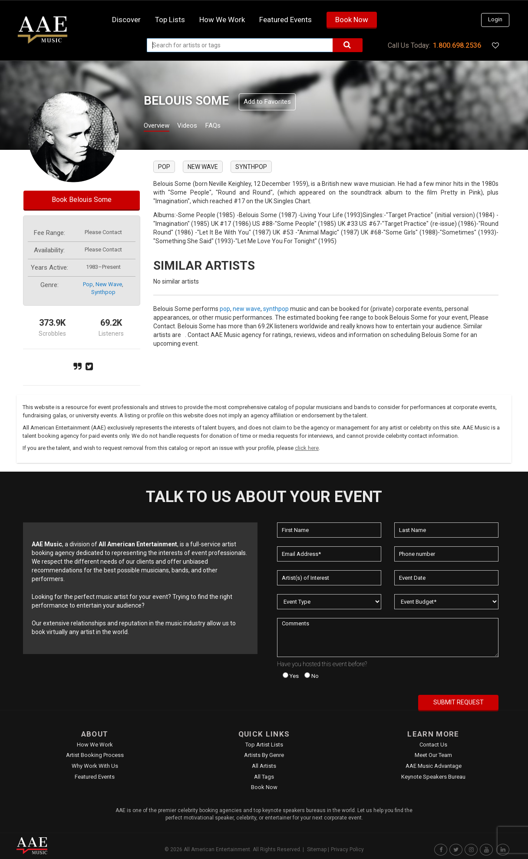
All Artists (264, 766)
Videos (198, 126)
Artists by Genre (264, 755)
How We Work (95, 744)
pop (88, 284)
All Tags (264, 776)
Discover (126, 19)
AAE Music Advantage (434, 766)
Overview (160, 126)
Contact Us (433, 744)
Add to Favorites (267, 102)
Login (495, 19)
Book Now (351, 19)
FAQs (229, 126)
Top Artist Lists (264, 744)
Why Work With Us (95, 766)
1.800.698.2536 (457, 45)
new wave (109, 284)
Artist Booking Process (95, 755)
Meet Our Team (433, 755)
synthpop (103, 292)
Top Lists (170, 19)
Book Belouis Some (82, 199)
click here (307, 448)
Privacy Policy (347, 849)
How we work (222, 19)
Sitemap (317, 849)
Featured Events (285, 19)
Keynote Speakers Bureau (433, 776)
